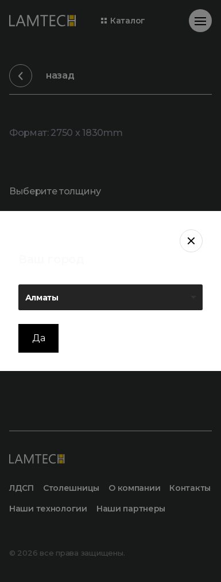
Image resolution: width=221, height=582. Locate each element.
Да (38, 338)
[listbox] (110, 297)
